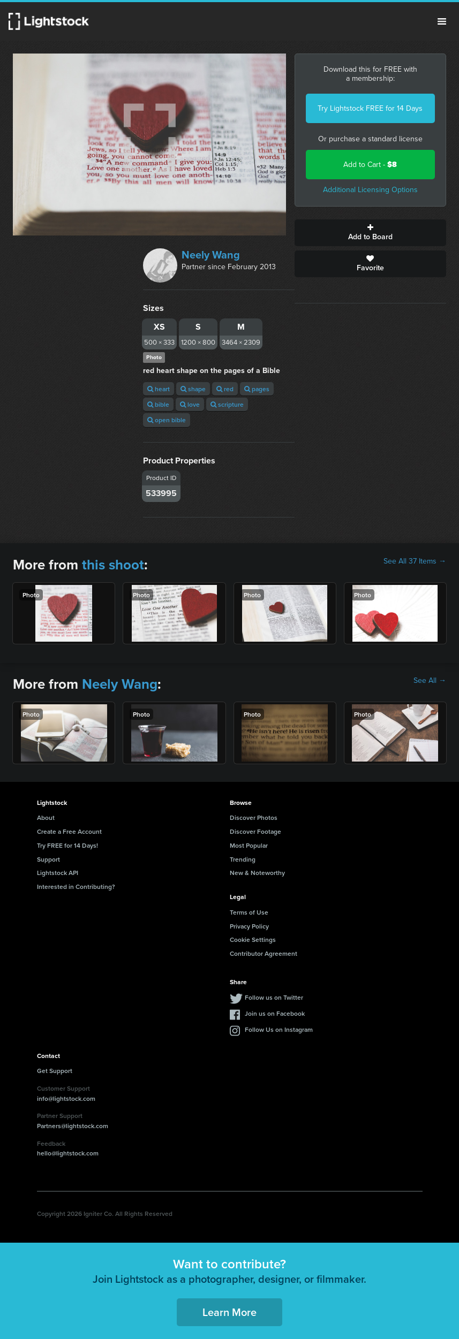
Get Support (54, 1070)
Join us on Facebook (275, 1013)
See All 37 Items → (414, 561)
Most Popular (249, 845)
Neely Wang (211, 255)
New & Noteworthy (257, 872)
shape (193, 388)
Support (48, 859)
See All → (429, 680)
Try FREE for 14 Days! (67, 845)
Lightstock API (57, 872)
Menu (441, 21)
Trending (242, 859)
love (190, 404)
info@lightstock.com (66, 1098)
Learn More (229, 1312)
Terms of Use (249, 912)
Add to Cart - (370, 164)
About (46, 817)
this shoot (113, 564)
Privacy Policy (249, 926)
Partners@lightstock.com (72, 1125)
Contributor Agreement (263, 953)
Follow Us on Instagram (279, 1029)
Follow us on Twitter (274, 997)
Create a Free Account (69, 831)
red (225, 388)
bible (158, 404)
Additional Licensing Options (370, 189)
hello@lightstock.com (68, 1153)
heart (158, 388)
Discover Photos (253, 817)
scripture (227, 404)
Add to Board (370, 233)
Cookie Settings (253, 939)
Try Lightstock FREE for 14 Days (370, 108)
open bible (166, 419)
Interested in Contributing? (76, 886)
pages (256, 388)
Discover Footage (255, 831)
